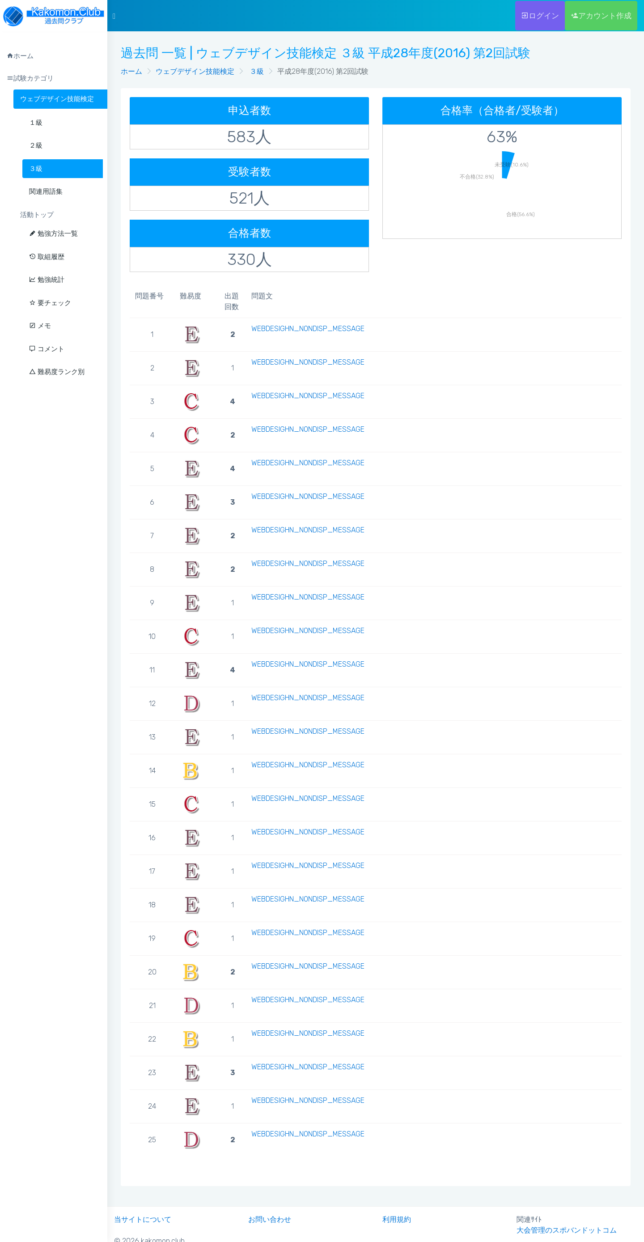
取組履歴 (46, 257)
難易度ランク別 (57, 372)
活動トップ (37, 215)
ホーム (131, 71)
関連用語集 (46, 191)
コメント (46, 349)
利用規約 (396, 1219)
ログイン (540, 15)
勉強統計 (46, 280)
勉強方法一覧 (53, 234)
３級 (256, 71)
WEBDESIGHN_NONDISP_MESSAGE (307, 328)
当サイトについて (142, 1219)
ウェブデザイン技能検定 (57, 99)
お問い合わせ (269, 1219)
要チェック (50, 303)
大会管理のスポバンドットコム (567, 1230)
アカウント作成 (601, 15)
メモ (40, 326)
